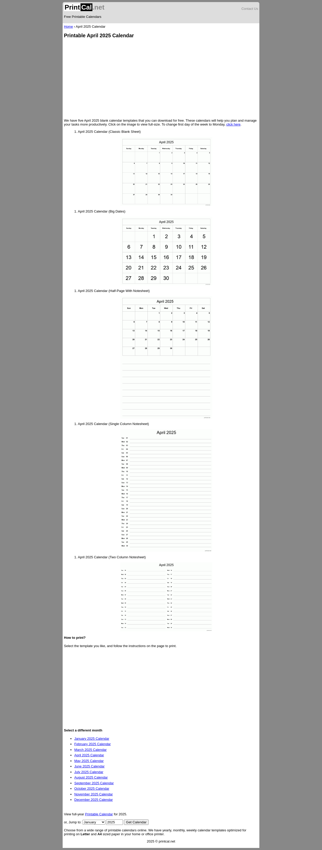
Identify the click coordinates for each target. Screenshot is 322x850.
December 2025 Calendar (93, 800)
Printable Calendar (99, 814)
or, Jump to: (73, 822)
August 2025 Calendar (91, 777)
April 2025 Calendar (89, 755)
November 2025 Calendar (93, 794)
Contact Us (250, 9)
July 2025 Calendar (88, 772)
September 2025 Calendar (94, 783)
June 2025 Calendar (89, 766)
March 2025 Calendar (90, 750)
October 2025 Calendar (91, 788)
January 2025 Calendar (91, 739)
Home (68, 26)
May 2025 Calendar (89, 761)
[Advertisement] (161, 79)
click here (233, 124)
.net (84, 7)
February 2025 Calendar (92, 744)
